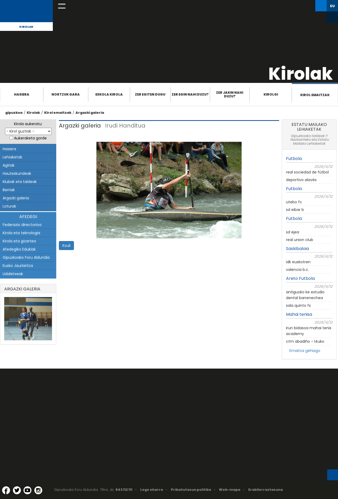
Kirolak (26, 27)
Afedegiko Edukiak (19, 249)
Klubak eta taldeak (20, 181)
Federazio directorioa (22, 224)
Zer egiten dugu (150, 94)
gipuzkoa (13, 112)
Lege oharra (151, 489)
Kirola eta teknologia (21, 233)
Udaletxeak (13, 273)
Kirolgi (271, 94)
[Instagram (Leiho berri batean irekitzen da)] (38, 490)
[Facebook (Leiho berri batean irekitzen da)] (6, 490)
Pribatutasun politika (191, 489)
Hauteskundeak (17, 173)
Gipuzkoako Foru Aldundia (26, 257)
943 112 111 (123, 489)
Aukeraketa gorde (30, 138)
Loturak (9, 206)
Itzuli (66, 245)
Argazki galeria (90, 112)
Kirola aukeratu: (28, 123)
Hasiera (21, 94)
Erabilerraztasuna (265, 489)
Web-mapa (229, 489)
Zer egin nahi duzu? (190, 94)
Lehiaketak (12, 157)
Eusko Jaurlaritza (18, 265)
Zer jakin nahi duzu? (229, 94)
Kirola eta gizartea (19, 241)
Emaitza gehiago (304, 350)
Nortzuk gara (65, 94)
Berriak (9, 189)
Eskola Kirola (109, 94)
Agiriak (9, 165)
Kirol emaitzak (315, 95)
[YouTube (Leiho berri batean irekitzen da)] (27, 490)
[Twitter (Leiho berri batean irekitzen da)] (17, 490)
